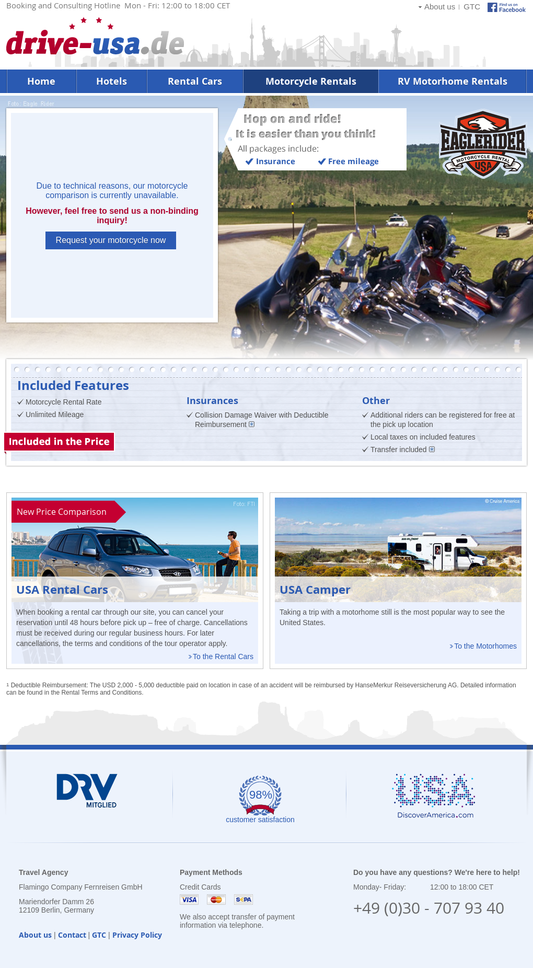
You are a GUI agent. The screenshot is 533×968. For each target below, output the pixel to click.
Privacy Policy (137, 935)
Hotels (111, 81)
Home (41, 81)
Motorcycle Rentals (310, 81)
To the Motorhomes (485, 646)
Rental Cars (195, 81)
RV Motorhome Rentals (452, 81)
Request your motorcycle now (111, 240)
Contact (72, 935)
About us (439, 6)
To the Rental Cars (223, 656)
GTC (472, 6)
